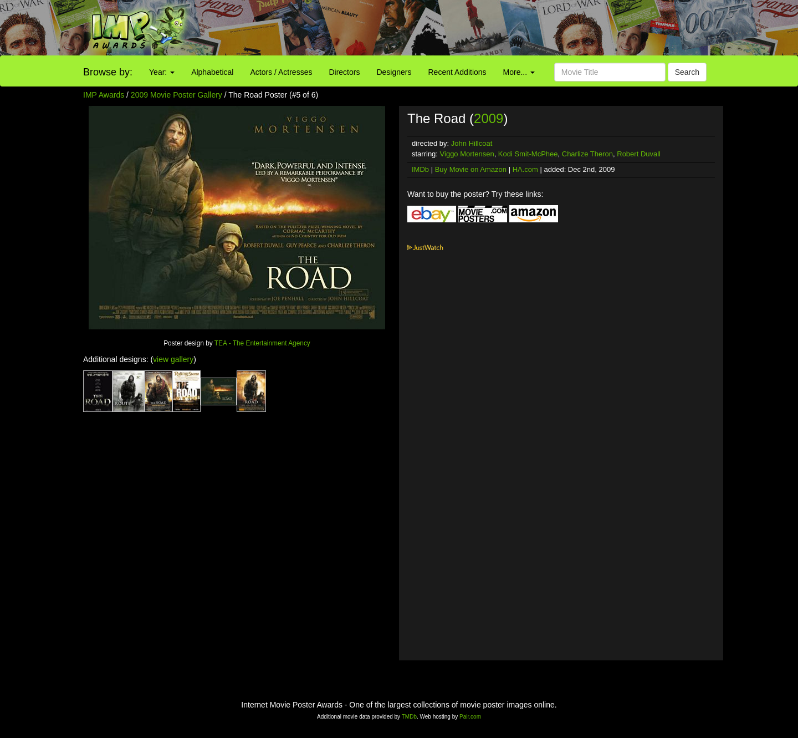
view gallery (173, 359)
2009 (488, 118)
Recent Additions (457, 72)
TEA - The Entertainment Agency (262, 343)
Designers (393, 72)
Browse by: (107, 72)
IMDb (420, 169)
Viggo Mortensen (467, 154)
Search (687, 72)
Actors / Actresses (281, 72)
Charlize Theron (587, 154)
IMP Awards (103, 94)
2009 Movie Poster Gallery (176, 94)
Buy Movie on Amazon (471, 169)
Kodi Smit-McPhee (528, 154)
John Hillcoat (471, 143)
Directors (344, 72)
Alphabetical (212, 72)
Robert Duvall (639, 154)
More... (519, 72)
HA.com (525, 169)
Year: (162, 72)
